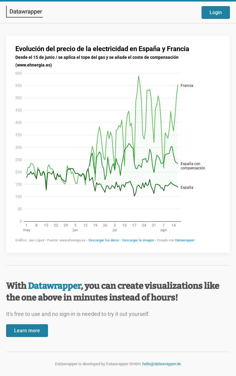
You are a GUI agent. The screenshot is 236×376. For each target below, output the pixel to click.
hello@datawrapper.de (161, 364)
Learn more (27, 331)
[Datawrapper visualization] (118, 143)
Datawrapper (54, 286)
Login (216, 12)
